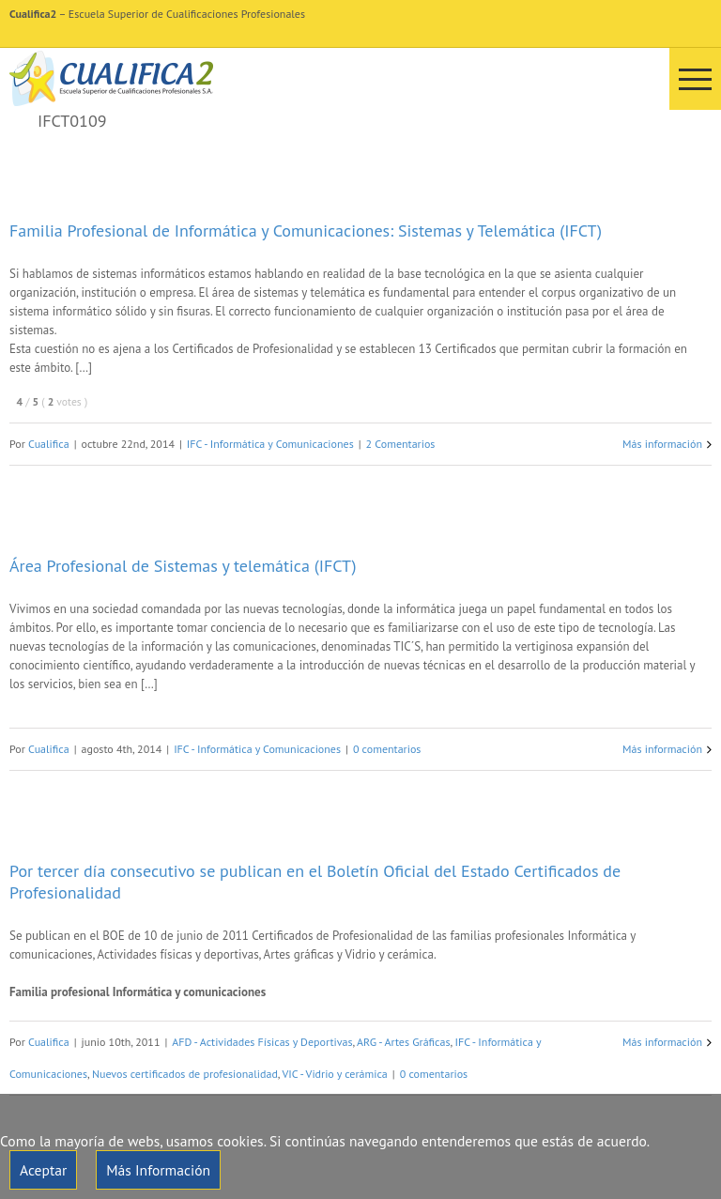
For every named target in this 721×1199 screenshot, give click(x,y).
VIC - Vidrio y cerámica (334, 1074)
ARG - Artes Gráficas (403, 1042)
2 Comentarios (401, 444)
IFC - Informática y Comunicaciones (270, 444)
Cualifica (48, 444)
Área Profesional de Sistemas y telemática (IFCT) (183, 565)
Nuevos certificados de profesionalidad (185, 1074)
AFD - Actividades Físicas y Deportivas (262, 1042)
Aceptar (43, 1170)
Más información (662, 444)
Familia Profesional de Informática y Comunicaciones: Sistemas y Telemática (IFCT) (305, 230)
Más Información (158, 1170)
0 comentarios (387, 749)
